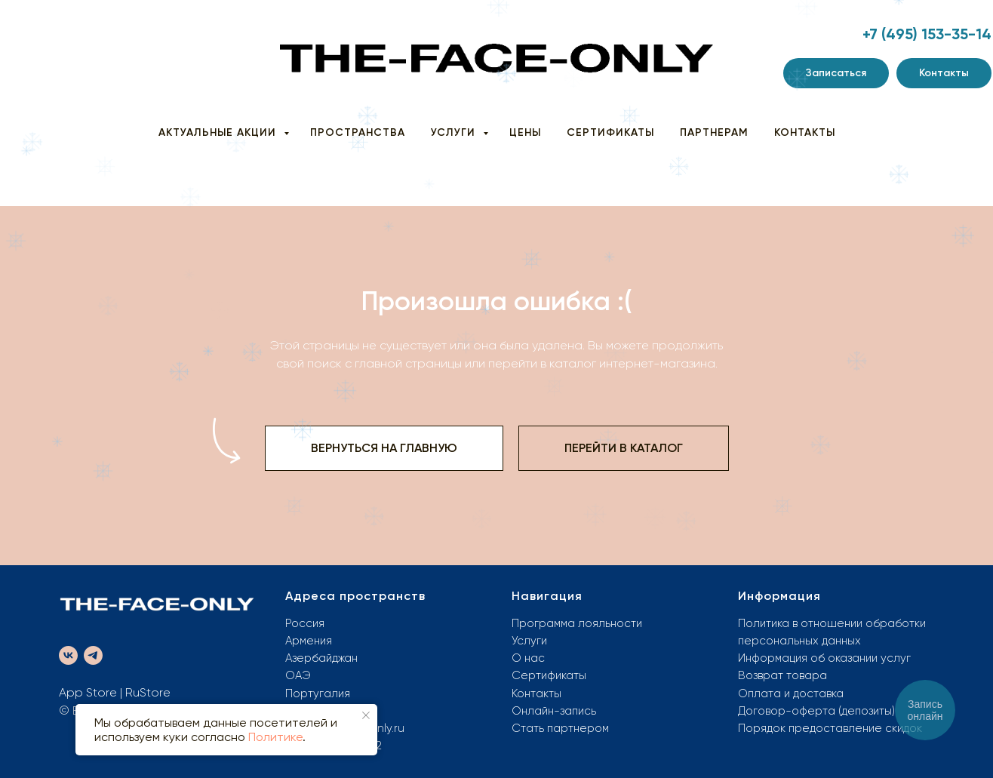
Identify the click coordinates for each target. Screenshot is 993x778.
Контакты (536, 693)
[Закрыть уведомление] (366, 715)
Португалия (317, 693)
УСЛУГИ (455, 132)
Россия (304, 623)
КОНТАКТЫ (804, 132)
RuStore (148, 692)
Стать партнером (560, 728)
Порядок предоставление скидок (830, 728)
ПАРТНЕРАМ (714, 132)
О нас (528, 658)
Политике (275, 737)
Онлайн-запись (554, 711)
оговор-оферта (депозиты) (820, 711)
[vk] (68, 655)
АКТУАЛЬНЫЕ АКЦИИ (219, 132)
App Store (88, 692)
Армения (308, 640)
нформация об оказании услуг (828, 658)
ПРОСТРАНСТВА (357, 132)
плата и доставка (796, 693)
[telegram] (93, 655)
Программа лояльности (577, 623)
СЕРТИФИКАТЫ (610, 132)
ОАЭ (298, 675)
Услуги (529, 640)
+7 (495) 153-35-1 (922, 34)
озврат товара (786, 675)
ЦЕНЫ (525, 132)
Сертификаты (549, 675)
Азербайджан (321, 658)
